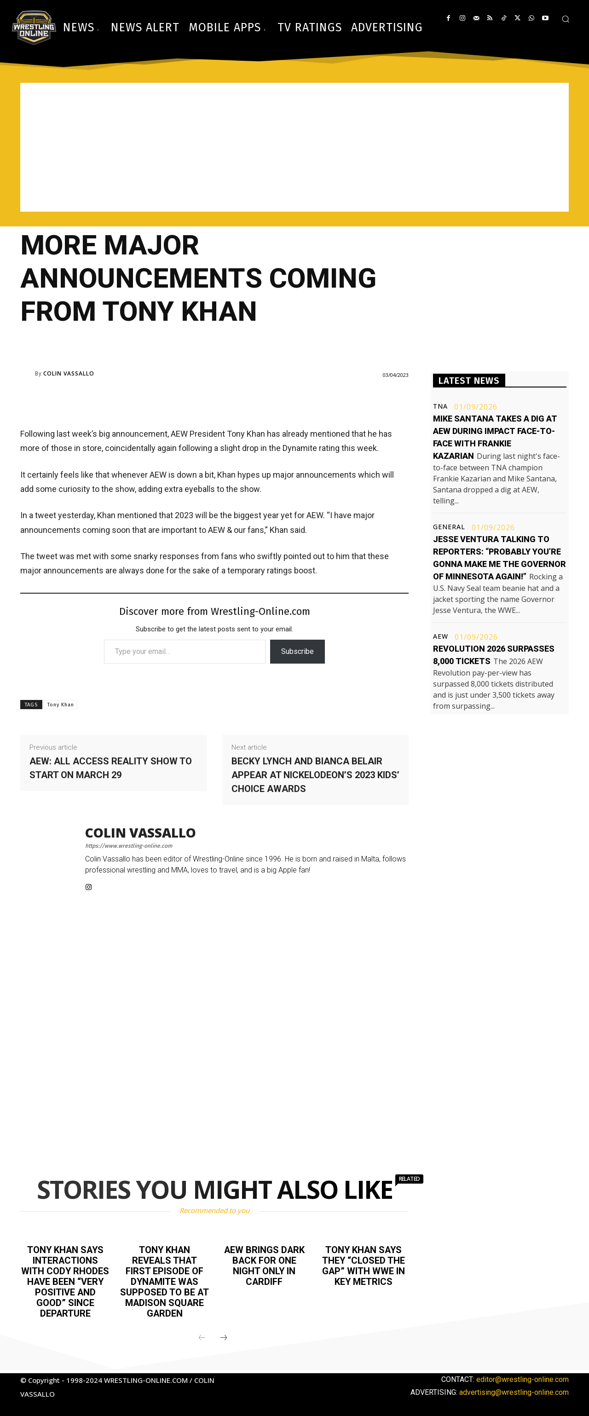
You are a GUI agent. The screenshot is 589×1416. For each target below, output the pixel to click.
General (449, 527)
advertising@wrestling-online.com (514, 1389)
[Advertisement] (294, 147)
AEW (440, 636)
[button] (565, 18)
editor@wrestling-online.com (522, 1376)
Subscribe (297, 651)
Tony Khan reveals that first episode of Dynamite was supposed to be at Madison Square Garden (164, 1280)
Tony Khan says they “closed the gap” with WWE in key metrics (363, 1265)
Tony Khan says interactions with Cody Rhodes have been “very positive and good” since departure (65, 1280)
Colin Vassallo (68, 373)
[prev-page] (202, 1335)
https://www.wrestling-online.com (128, 846)
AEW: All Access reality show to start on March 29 (110, 768)
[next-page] (223, 1335)
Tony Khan (60, 705)
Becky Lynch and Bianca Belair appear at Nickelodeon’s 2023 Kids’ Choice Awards (315, 775)
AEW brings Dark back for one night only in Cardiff (264, 1265)
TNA (440, 406)
